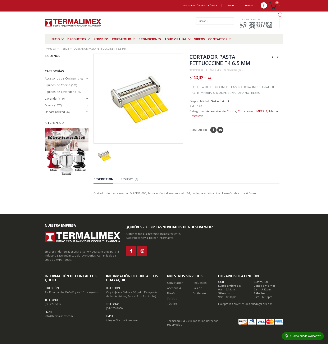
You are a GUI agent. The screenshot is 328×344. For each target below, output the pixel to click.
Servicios (101, 39)
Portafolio (121, 39)
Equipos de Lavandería (60, 92)
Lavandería (52, 98)
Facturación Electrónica (200, 5)
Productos (76, 39)
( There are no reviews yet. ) (225, 70)
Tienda (249, 5)
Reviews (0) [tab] (129, 179)
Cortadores (246, 111)
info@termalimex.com (59, 316)
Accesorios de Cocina (221, 111)
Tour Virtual (175, 39)
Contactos (217, 39)
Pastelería (196, 116)
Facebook (213, 130)
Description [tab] (103, 179)
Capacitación (175, 283)
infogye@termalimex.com (122, 320)
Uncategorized (55, 112)
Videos (199, 39)
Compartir (198, 130)
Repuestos (200, 283)
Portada (51, 48)
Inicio (55, 39)
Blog (231, 5)
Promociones (150, 39)
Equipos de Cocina (57, 85)
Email (220, 130)
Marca (273, 111)
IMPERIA (261, 111)
